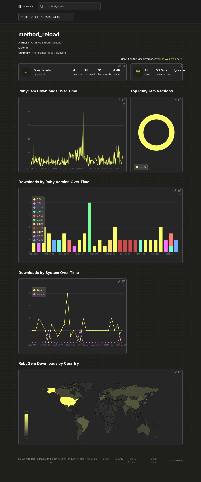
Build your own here (170, 59)
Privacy (106, 459)
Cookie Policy (153, 460)
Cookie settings (176, 460)
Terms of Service (132, 460)
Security (119, 459)
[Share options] (119, 66)
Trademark (91, 459)
